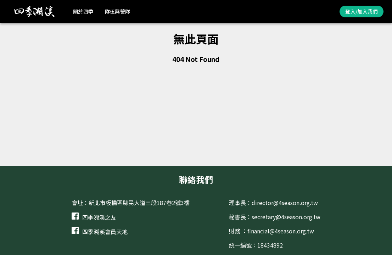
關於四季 (83, 11)
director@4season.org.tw (285, 202)
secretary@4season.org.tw (286, 216)
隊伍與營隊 (117, 11)
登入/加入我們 (361, 11)
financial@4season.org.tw (280, 231)
